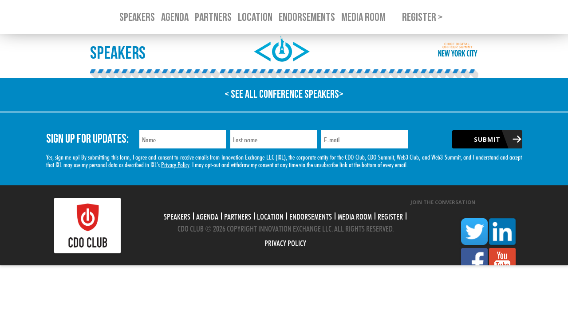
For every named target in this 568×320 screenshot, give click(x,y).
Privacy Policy (175, 163)
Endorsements (310, 215)
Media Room (355, 215)
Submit (487, 139)
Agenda (207, 215)
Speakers (177, 215)
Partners (237, 215)
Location (270, 215)
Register (390, 215)
